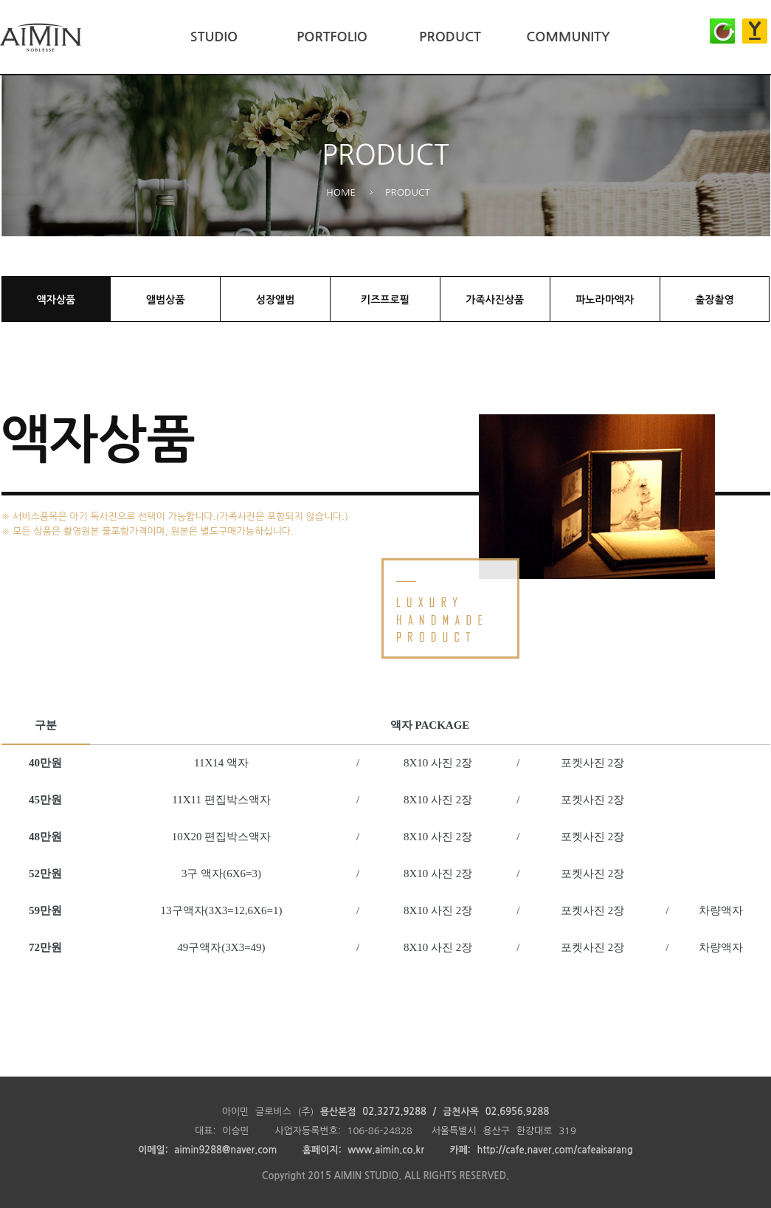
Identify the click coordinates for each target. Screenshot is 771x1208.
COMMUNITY (567, 37)
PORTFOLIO (332, 37)
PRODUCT (450, 37)
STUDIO (214, 37)
